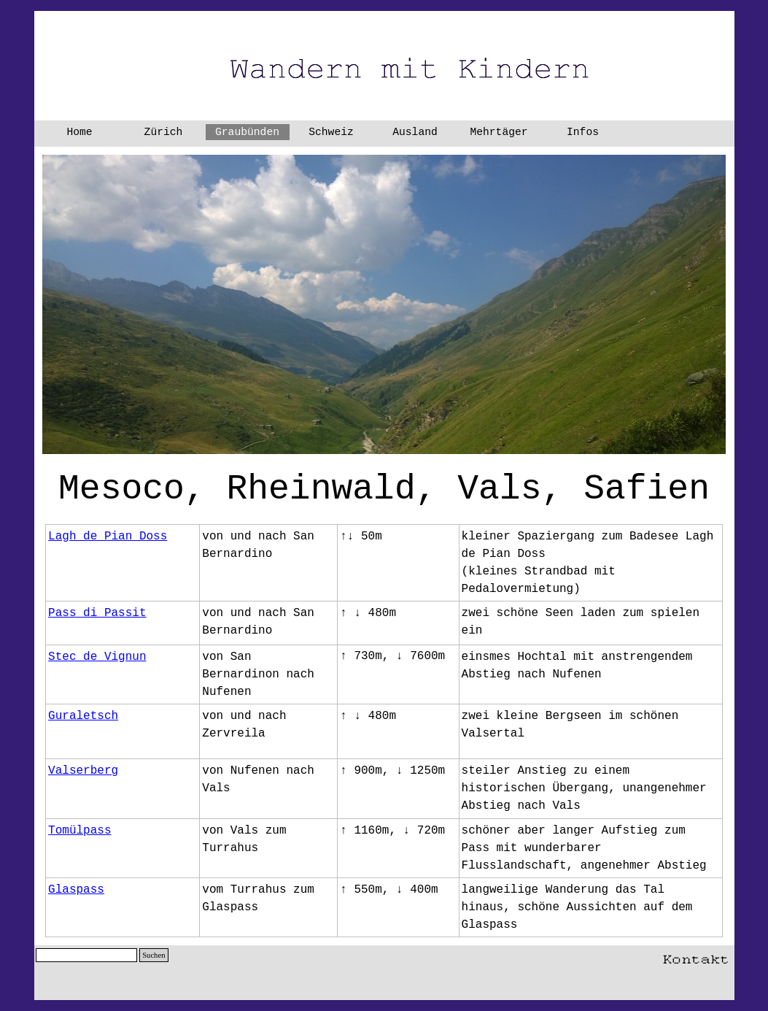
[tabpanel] (384, 489)
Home (79, 132)
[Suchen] (87, 955)
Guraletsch (83, 716)
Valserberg (83, 770)
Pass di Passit (97, 613)
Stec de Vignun (97, 657)
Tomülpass (79, 830)
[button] (695, 956)
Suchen (153, 955)
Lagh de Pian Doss (107, 536)
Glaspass (76, 889)
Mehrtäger (498, 132)
